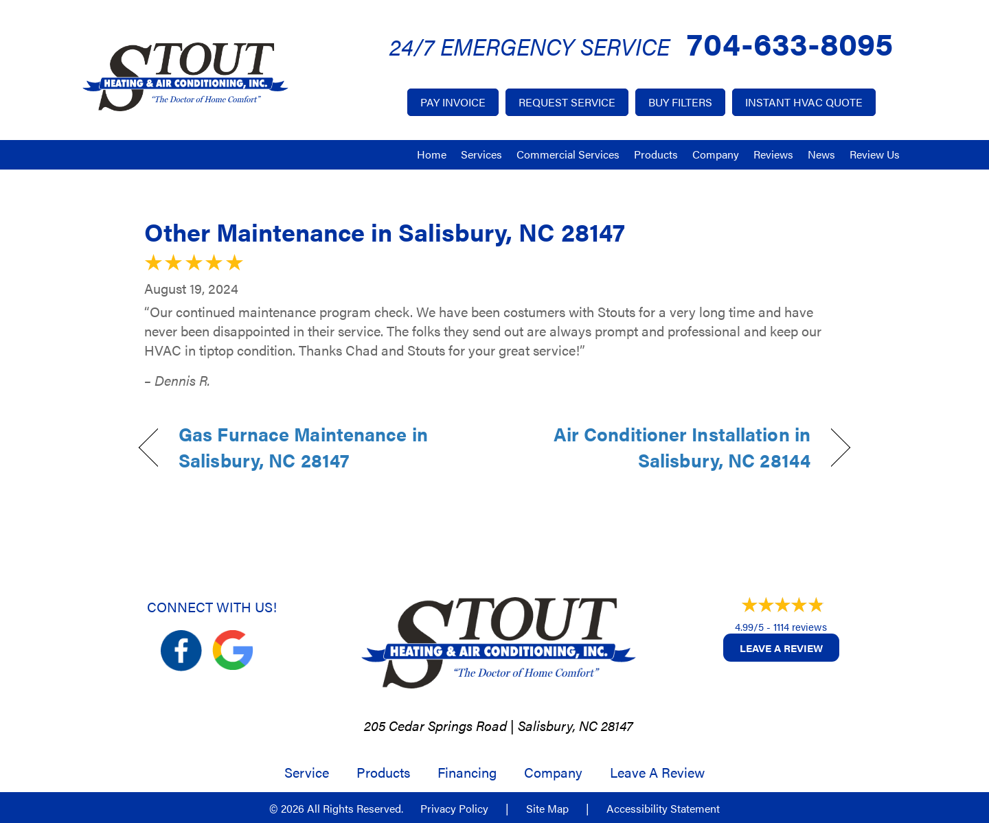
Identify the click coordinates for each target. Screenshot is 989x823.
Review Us (875, 154)
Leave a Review (781, 647)
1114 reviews (800, 626)
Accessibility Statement (663, 808)
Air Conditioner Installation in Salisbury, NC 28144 (663, 447)
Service (306, 772)
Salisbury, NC (558, 725)
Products (656, 154)
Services (481, 154)
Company (715, 154)
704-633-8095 (790, 42)
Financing (467, 772)
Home (431, 154)
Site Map (547, 808)
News (821, 154)
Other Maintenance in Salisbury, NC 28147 (384, 231)
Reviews (773, 154)
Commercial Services (567, 154)
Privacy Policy (454, 808)
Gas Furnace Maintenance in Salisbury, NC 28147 (303, 447)
